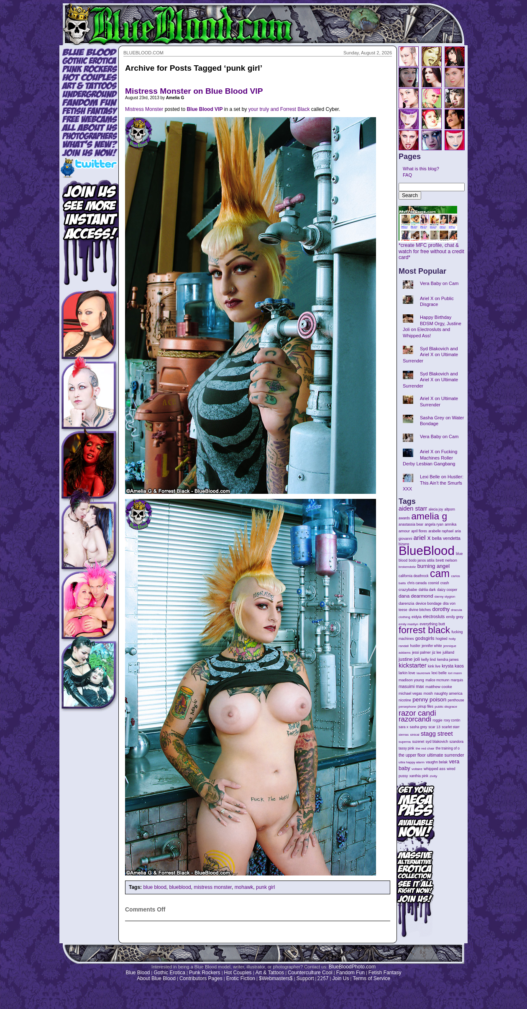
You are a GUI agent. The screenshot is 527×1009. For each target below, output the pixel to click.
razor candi (417, 713)
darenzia (406, 603)
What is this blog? (421, 168)
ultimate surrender (445, 754)
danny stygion (445, 596)
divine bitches (420, 610)
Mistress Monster (144, 109)
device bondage (429, 603)
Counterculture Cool (310, 973)
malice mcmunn (437, 680)
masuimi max (411, 686)
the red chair (425, 748)
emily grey (454, 617)
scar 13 (434, 727)
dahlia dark (427, 590)
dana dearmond (416, 595)
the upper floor (412, 755)
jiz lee (436, 652)
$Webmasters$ (275, 978)
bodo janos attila (421, 560)
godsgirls (425, 638)
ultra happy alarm (412, 762)
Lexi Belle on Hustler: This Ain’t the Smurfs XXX (433, 482)
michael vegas (410, 693)
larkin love (407, 673)
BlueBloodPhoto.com (352, 967)
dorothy (441, 609)
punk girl (265, 887)
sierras (404, 735)
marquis (457, 680)
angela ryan (434, 524)
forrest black (424, 630)
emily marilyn (408, 624)
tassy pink (406, 748)
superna (405, 742)
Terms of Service (371, 978)
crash (444, 583)
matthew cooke (438, 686)
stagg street (437, 733)
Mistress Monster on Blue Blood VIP (194, 91)
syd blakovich (437, 741)
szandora (457, 742)
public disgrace (446, 707)
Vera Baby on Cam (439, 283)
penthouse (456, 700)
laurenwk (423, 673)
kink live (434, 666)
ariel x (421, 537)
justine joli (409, 659)
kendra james (447, 659)
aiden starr (413, 508)
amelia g (429, 516)
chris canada (417, 583)
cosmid (433, 583)
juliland (448, 652)
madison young (411, 680)
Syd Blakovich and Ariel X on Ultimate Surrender (430, 354)
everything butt (432, 624)
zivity (433, 776)
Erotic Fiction (240, 978)
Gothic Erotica (169, 973)
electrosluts (434, 616)
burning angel (433, 566)
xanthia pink (418, 776)
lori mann (455, 673)
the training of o (448, 748)
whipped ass (434, 769)
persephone (407, 707)
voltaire (417, 769)
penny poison (429, 699)
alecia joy (436, 509)
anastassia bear (411, 524)
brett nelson (446, 560)
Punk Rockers (204, 973)
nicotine (405, 700)
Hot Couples (238, 973)
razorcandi (415, 719)
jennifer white (432, 646)
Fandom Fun (350, 973)
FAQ (407, 174)
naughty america (448, 693)
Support (305, 978)
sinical (414, 735)
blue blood (154, 887)
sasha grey (418, 727)
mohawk (244, 887)
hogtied (442, 639)
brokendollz (407, 567)
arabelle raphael (440, 531)
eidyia (417, 617)
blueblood (180, 887)
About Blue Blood (156, 978)
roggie (437, 720)
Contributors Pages (201, 978)
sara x (403, 727)
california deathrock (414, 576)
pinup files (425, 707)
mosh (428, 693)
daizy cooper (447, 590)
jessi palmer (421, 652)
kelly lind (428, 659)
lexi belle (439, 673)
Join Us (340, 978)
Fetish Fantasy (385, 973)
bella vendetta (446, 538)
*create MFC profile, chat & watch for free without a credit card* (431, 249)
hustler (415, 646)
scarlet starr (451, 727)
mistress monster (213, 887)
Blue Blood (137, 973)
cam (440, 573)
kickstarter (413, 665)
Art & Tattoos (270, 973)
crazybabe (408, 589)
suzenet (418, 742)
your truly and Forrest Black (279, 109)
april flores (419, 531)
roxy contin (452, 720)
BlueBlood (427, 550)
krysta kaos (453, 666)
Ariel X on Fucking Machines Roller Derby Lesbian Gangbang (430, 457)
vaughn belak (437, 762)
